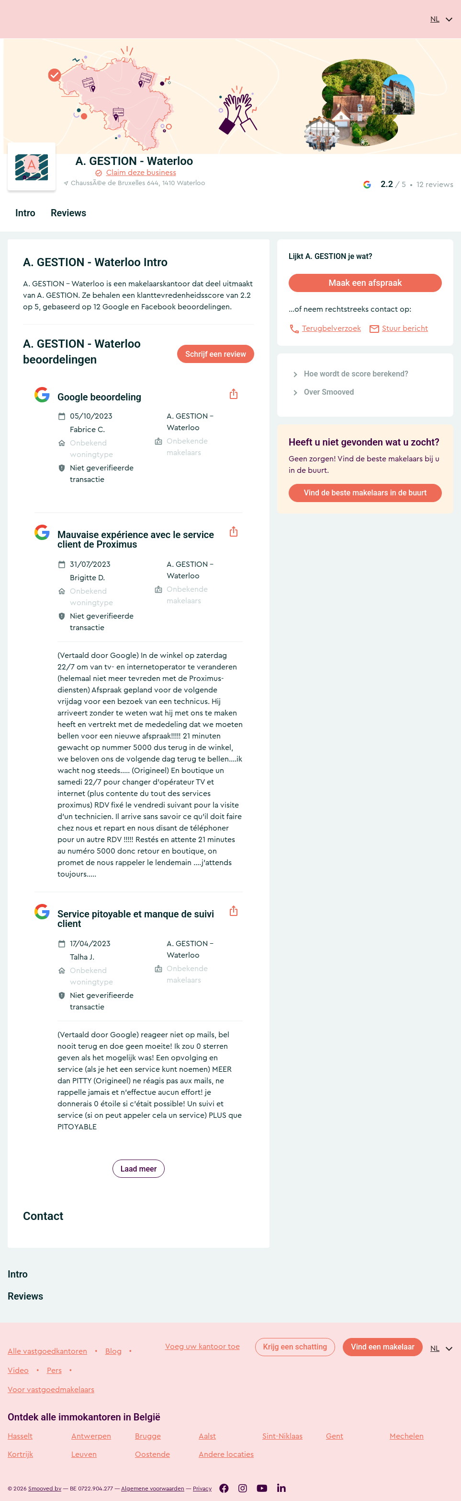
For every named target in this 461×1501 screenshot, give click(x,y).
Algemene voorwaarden (152, 1488)
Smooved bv (44, 1488)
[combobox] (441, 19)
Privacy (202, 1488)
